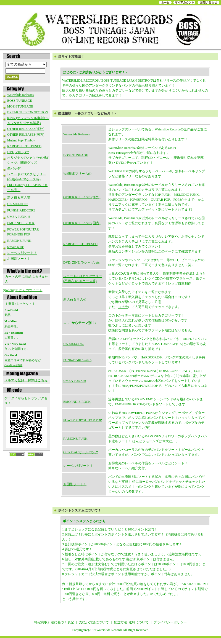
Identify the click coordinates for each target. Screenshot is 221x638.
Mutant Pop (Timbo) (21, 140)
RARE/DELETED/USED (24, 146)
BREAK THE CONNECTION (27, 112)
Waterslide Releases (20, 95)
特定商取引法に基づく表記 (54, 622)
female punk (15, 247)
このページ (166, 251)
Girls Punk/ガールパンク (80, 452)
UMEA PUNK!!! (18, 217)
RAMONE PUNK (19, 241)
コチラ (123, 307)
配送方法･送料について (131, 622)
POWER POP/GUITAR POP (82, 420)
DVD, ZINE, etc (18, 152)
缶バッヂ (13, 168)
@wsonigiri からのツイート (22, 290)
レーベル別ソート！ (22, 253)
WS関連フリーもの (77, 174)
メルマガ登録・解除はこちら (26, 380)
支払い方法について (94, 622)
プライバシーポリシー (170, 622)
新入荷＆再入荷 (18, 198)
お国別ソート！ (18, 259)
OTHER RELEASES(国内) (25, 134)
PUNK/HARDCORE (21, 210)
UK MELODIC (17, 204)
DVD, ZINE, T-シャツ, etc (81, 262)
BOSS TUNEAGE (19, 101)
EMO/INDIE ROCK (21, 223)
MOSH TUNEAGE (20, 106)
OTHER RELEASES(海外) (25, 129)
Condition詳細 (13, 365)
